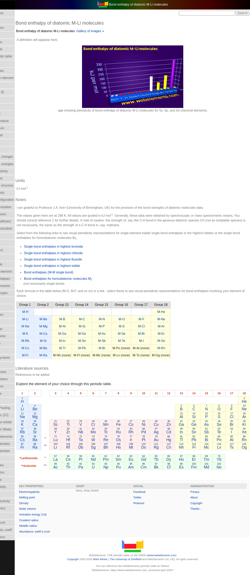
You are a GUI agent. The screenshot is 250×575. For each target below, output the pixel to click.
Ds (154, 447)
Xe (244, 432)
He (244, 401)
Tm (211, 459)
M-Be (64, 319)
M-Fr (46, 355)
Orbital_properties (14, 372)
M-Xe (182, 340)
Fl (199, 447)
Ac (75, 467)
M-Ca (64, 333)
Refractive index (13, 465)
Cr (109, 424)
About (199, 497)
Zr (87, 432)
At (233, 440)
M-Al (83, 326)
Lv (222, 447)
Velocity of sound (14, 522)
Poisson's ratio (12, 393)
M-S (143, 326)
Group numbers (13, 250)
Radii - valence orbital (17, 422)
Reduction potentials (16, 443)
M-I (162, 340)
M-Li (46, 319)
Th (86, 467)
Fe (132, 424)
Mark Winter (111, 559)
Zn (177, 424)
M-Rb (46, 340)
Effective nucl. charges (18, 156)
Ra (55, 447)
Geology (8, 235)
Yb (222, 459)
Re (120, 440)
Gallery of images (109, 31)
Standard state (12, 479)
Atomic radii (10, 35)
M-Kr (182, 333)
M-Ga (83, 333)
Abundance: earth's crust (55, 531)
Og (244, 447)
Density (45, 503)
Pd (154, 432)
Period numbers (13, 386)
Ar (245, 416)
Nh (188, 447)
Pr (98, 459)
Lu (75, 440)
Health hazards (13, 264)
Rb (43, 432)
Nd (109, 459)
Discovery (9, 149)
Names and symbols (16, 357)
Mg (55, 416)
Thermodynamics (14, 508)
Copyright (202, 503)
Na (43, 416)
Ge (199, 424)
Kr (245, 424)
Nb (98, 432)
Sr (55, 432)
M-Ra (64, 355)
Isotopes (8, 307)
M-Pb (103, 348)
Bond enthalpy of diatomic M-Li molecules (66, 31)
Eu (143, 459)
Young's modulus (14, 537)
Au (165, 440)
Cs (43, 440)
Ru (131, 432)
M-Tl (83, 348)
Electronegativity (13, 192)
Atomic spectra (12, 42)
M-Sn (103, 340)
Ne (244, 409)
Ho (188, 459)
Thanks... (201, 508)
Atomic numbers (13, 27)
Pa (98, 467)
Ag (165, 432)
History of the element (17, 271)
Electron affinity (13, 178)
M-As (123, 333)
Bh (120, 447)
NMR (5, 364)
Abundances (11, 20)
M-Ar (182, 326)
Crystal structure (13, 128)
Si (199, 416)
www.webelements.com (172, 555)
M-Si (103, 326)
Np (120, 467)
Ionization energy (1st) (54, 514)
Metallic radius (49, 525)
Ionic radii (9, 400)
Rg (165, 447)
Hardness (9, 257)
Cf (177, 467)
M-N (123, 319)
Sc (75, 424)
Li (43, 409)
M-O (143, 319)
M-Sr (64, 340)
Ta (98, 440)
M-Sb (123, 340)
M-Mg (64, 326)
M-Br (162, 333)
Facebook (150, 491)
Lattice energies (13, 314)
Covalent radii (12, 113)
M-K (46, 333)
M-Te (142, 340)
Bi (211, 440)
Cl (233, 416)
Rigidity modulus (13, 472)
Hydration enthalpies (16, 278)
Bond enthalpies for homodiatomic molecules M (79, 279)
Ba (55, 440)
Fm (200, 467)
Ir (143, 440)
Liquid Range (11, 321)
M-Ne (182, 319)
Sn (199, 432)
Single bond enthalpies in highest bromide (74, 246)
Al (188, 416)
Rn (244, 440)
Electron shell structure (18, 185)
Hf (87, 440)
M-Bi (123, 348)
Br (234, 424)
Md (211, 467)
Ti (86, 424)
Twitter (148, 497)
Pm (121, 459)
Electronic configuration (18, 199)
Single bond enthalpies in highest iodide (73, 265)
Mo (109, 432)
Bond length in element (18, 78)
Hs (131, 447)
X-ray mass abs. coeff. (18, 530)
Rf (87, 447)
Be (55, 409)
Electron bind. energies (18, 164)
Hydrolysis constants (16, 286)
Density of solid (13, 135)
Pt (154, 440)
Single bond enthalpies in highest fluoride (74, 259)
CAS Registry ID (13, 92)
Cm (154, 467)
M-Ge (103, 333)
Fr (43, 447)
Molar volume (11, 350)
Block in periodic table (17, 56)
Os (131, 440)
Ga (188, 424)
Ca (55, 424)
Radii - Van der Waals (17, 429)
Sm (132, 459)
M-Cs (46, 348)
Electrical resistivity (15, 171)
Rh (143, 432)
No (222, 467)
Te (222, 432)
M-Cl (162, 326)
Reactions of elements (18, 436)
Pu (131, 467)
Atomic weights (13, 49)
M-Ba (64, 348)
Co (143, 424)
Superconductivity (14, 486)
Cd (177, 432)
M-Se (143, 333)
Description (10, 142)
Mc (211, 447)
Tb (166, 459)
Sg (109, 447)
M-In (83, 340)
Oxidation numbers (15, 379)
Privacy (200, 491)
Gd (154, 459)
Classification (11, 99)
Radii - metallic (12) (16, 415)
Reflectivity (9, 458)
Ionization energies (15, 293)
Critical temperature (16, 121)
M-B (83, 319)
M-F (162, 319)
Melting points (12, 343)
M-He (182, 311)
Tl (188, 440)
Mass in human (13, 329)
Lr (75, 447)
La (75, 459)
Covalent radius (50, 520)
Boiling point (10, 63)
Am (143, 467)
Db (98, 447)
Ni (154, 424)
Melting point (48, 497)
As (211, 424)
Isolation (8, 300)
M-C (103, 319)
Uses (5, 515)
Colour (7, 106)
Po (222, 440)
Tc (121, 432)
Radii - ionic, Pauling (16, 408)
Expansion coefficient (17, 221)
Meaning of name (14, 336)
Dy (177, 459)
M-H (46, 311)
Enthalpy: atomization (17, 207)
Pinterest (149, 503)
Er (200, 459)
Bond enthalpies (13, 70)
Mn (120, 424)
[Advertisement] (143, 143)
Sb (211, 432)
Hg (177, 440)
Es (188, 467)
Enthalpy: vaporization (17, 228)
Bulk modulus (11, 85)
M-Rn (182, 348)
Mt (143, 447)
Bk (166, 467)
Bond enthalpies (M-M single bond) (69, 272)
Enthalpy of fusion (14, 214)
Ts (234, 447)
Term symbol (11, 494)
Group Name (11, 242)
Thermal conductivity (16, 501)
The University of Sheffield (136, 559)
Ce (86, 459)
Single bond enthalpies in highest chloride (74, 253)
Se (222, 424)
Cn (177, 447)
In (188, 432)
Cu (165, 424)
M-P (123, 326)
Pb (199, 440)
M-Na (46, 326)
